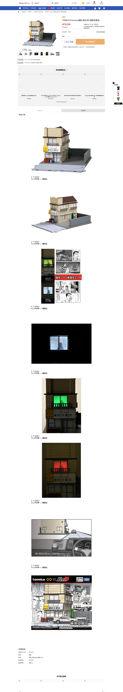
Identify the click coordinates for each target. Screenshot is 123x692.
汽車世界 (23, 12)
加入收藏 (68, 41)
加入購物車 (90, 41)
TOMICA (30, 12)
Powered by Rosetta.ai (61, 101)
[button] (58, 33)
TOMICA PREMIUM (38, 12)
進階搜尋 (88, 3)
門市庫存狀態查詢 (100, 32)
